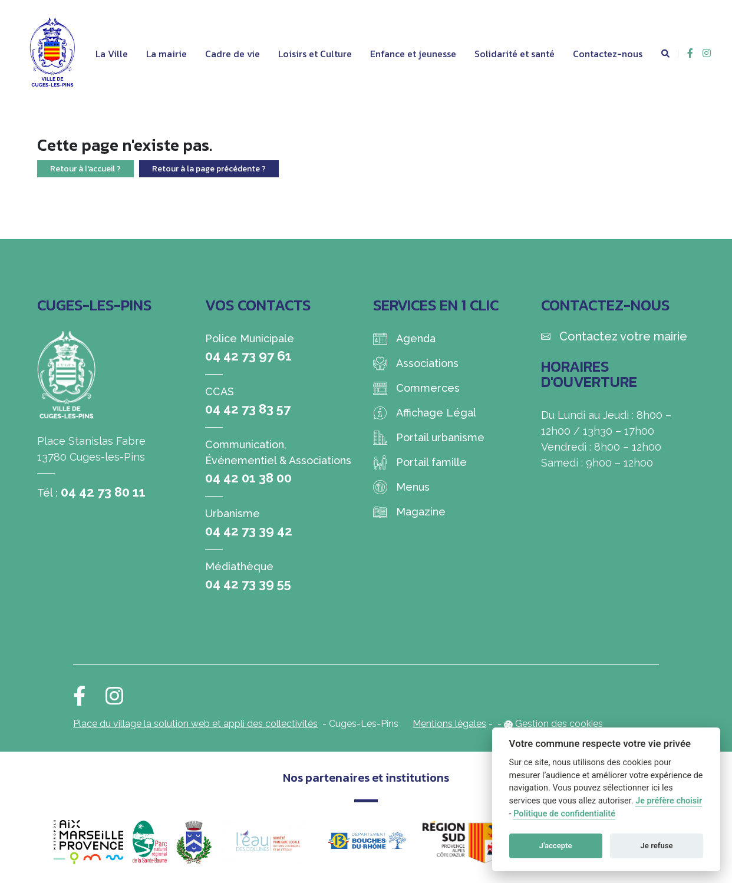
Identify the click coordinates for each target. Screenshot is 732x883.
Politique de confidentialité (564, 814)
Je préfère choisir (668, 801)
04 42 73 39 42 (248, 530)
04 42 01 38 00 (248, 477)
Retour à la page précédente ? (209, 169)
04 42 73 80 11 (103, 492)
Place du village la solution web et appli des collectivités (195, 723)
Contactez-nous (607, 54)
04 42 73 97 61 (248, 355)
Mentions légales (449, 723)
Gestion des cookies (559, 723)
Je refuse (657, 845)
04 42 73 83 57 (248, 408)
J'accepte (555, 845)
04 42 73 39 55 (248, 583)
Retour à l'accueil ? (85, 169)
